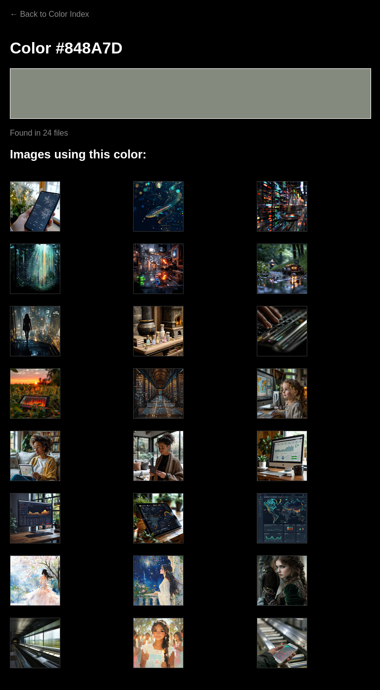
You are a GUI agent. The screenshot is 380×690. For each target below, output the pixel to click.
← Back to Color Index (49, 14)
